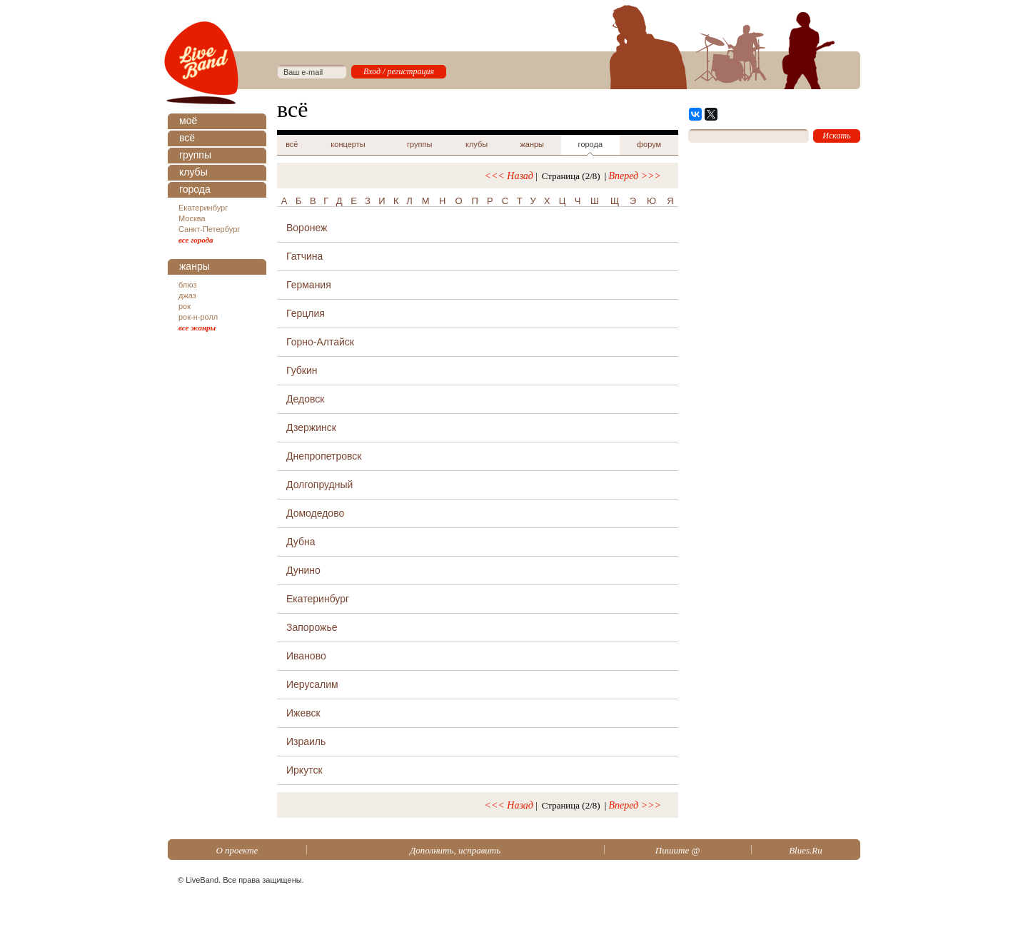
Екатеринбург (203, 207)
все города (195, 239)
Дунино (303, 570)
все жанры (197, 327)
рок (184, 306)
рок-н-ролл (198, 317)
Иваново (306, 656)
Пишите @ (677, 850)
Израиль (306, 741)
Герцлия (305, 313)
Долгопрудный (319, 484)
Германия (308, 284)
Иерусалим (312, 684)
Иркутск (304, 770)
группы (195, 155)
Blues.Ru (805, 850)
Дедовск (305, 399)
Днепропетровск (323, 456)
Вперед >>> (634, 176)
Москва (192, 218)
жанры (194, 266)
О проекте (237, 850)
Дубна (300, 541)
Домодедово (315, 513)
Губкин (302, 370)
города (195, 189)
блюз (187, 284)
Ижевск (303, 713)
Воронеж (306, 227)
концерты (348, 144)
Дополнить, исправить (455, 850)
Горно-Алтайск (320, 342)
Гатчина (304, 256)
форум (649, 144)
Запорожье (311, 627)
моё (188, 120)
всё (187, 137)
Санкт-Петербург (209, 229)
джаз (187, 295)
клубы (193, 172)
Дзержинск (311, 427)
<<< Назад (508, 176)
